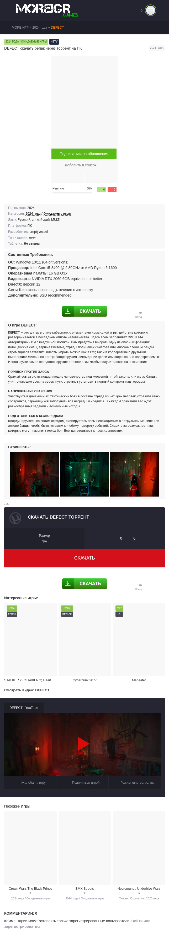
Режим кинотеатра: (134, 779)
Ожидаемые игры (57, 213)
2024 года (32, 213)
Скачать (84, 558)
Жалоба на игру (30, 779)
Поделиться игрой (82, 779)
